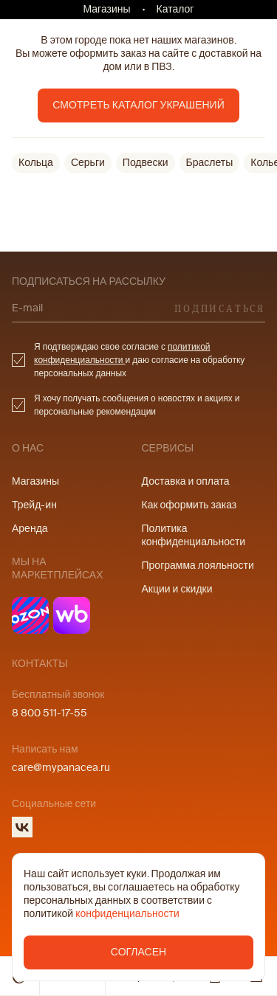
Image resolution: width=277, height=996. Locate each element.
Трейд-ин (34, 505)
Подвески (145, 162)
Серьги (88, 162)
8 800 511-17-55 (49, 713)
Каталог (175, 9)
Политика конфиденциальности (194, 535)
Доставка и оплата (186, 481)
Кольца (35, 162)
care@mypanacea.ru (61, 767)
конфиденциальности (127, 913)
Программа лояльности (198, 565)
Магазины (107, 9)
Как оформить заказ (189, 505)
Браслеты (209, 162)
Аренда (30, 528)
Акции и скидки (177, 589)
